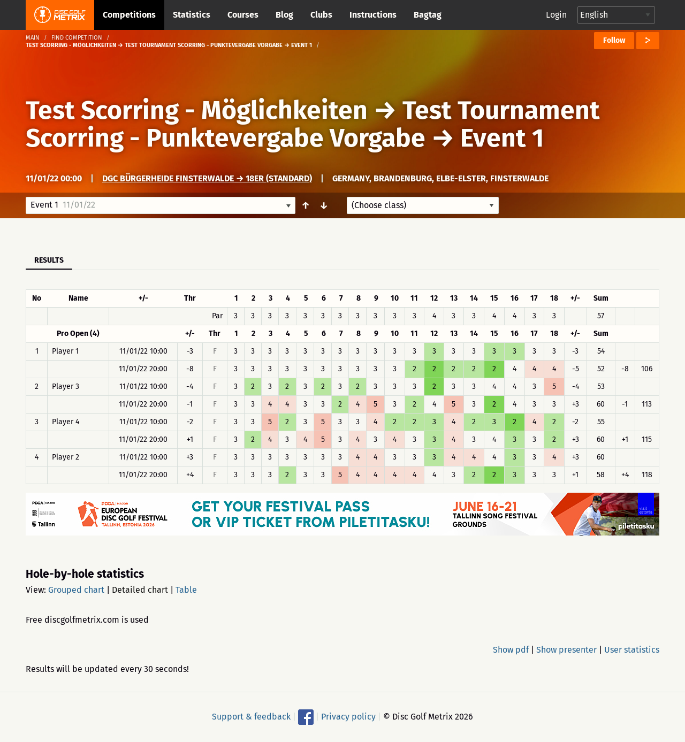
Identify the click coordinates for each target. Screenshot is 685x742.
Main (33, 37)
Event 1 (502, 138)
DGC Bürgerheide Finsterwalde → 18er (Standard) (207, 178)
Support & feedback (251, 717)
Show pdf (511, 650)
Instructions (373, 15)
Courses (242, 15)
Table (186, 590)
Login (556, 15)
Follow (614, 40)
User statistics (631, 650)
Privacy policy (348, 717)
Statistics (191, 15)
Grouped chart (76, 590)
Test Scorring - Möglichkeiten (197, 110)
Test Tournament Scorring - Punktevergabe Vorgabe (313, 124)
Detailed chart (140, 590)
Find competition (76, 37)
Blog (284, 15)
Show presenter (566, 650)
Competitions (129, 15)
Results (49, 260)
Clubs (321, 15)
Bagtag (428, 15)
